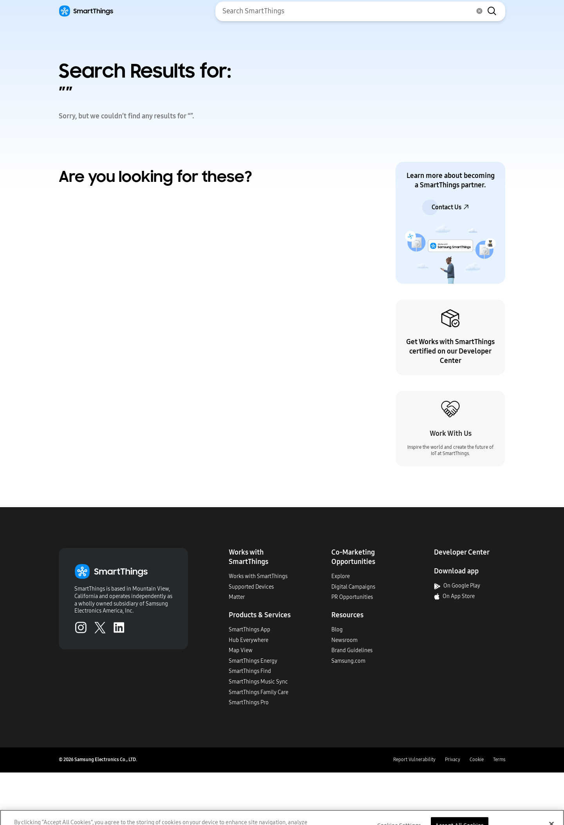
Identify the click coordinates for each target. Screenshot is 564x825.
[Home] (86, 11)
